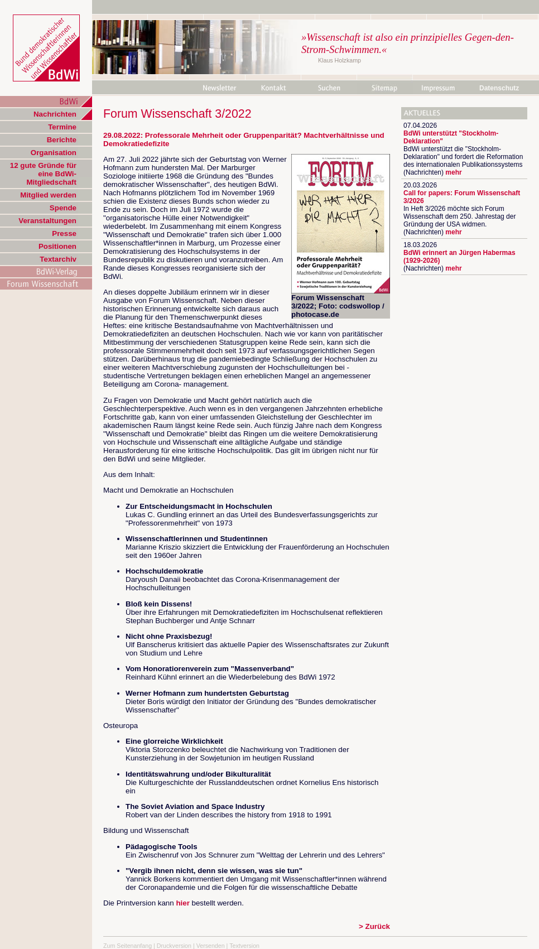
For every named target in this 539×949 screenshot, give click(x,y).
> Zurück (374, 926)
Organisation (53, 152)
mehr (453, 172)
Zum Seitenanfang (127, 945)
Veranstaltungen (47, 220)
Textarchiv (58, 259)
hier (182, 903)
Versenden (210, 945)
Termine (62, 127)
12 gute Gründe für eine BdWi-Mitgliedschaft (43, 173)
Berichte (61, 140)
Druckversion (174, 945)
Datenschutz (499, 88)
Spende (63, 208)
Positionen (57, 246)
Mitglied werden (48, 195)
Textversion (244, 945)
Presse (64, 233)
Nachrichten (54, 114)
